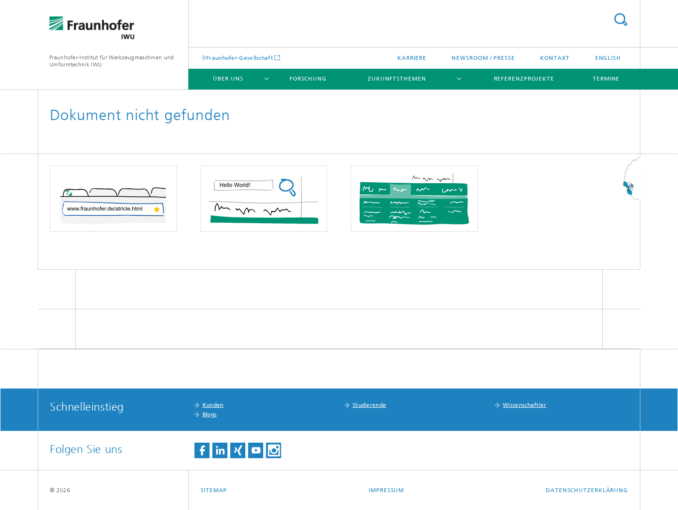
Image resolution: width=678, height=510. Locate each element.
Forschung (308, 78)
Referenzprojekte (524, 78)
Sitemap (214, 490)
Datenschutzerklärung (587, 490)
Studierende (369, 405)
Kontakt (555, 58)
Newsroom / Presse (483, 58)
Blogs (209, 414)
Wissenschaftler (525, 405)
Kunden (213, 405)
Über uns (228, 78)
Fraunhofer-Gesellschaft (239, 58)
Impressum (386, 490)
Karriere (412, 58)
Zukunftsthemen (397, 78)
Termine (606, 78)
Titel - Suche (620, 19)
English (608, 58)
